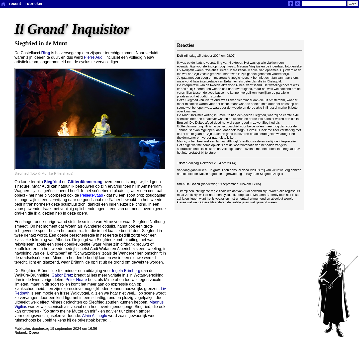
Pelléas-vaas (91, 195)
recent (15, 3)
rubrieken (34, 3)
